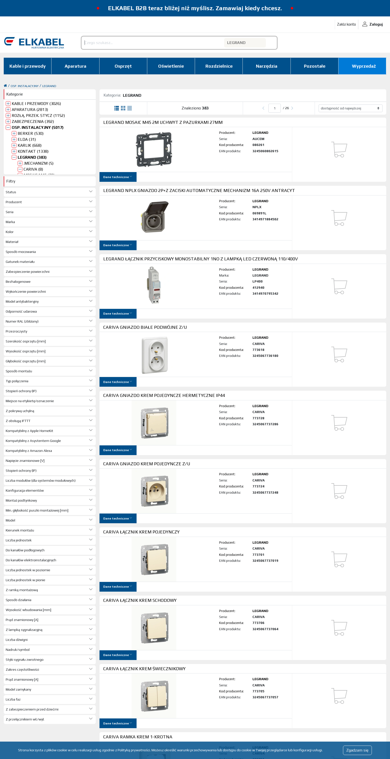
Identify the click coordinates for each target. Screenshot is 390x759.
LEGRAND (49, 86)
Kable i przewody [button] (27, 66)
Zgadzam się (357, 750)
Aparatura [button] (75, 66)
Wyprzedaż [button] (364, 66)
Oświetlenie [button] (171, 66)
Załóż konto (346, 24)
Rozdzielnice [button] (219, 66)
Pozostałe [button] (314, 66)
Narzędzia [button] (266, 66)
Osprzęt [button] (123, 66)
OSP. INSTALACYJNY (25, 86)
